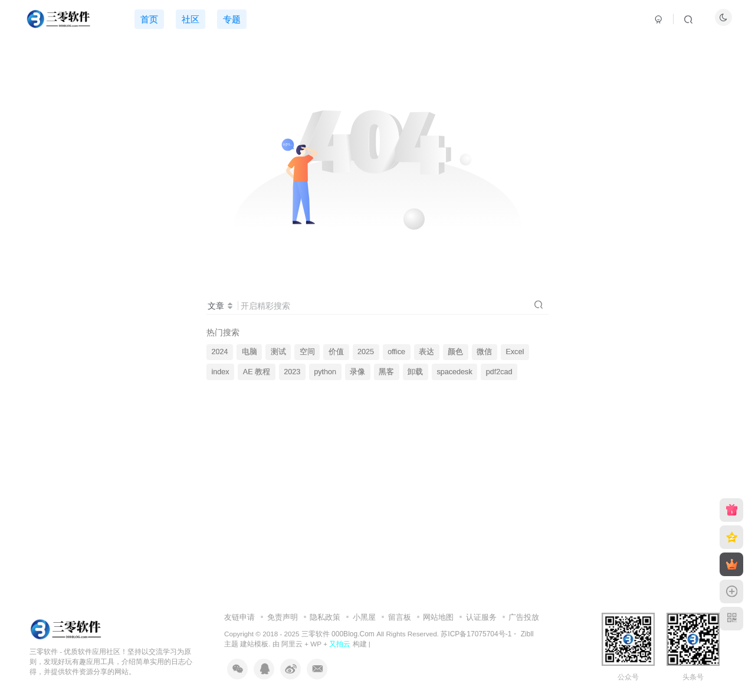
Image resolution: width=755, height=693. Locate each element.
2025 (365, 352)
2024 (220, 352)
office (396, 352)
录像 (357, 372)
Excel (514, 352)
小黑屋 (364, 617)
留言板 (399, 617)
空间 (307, 352)
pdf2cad (499, 372)
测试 (278, 352)
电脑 (249, 352)
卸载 (415, 372)
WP (315, 644)
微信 (484, 352)
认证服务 (481, 617)
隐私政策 (325, 617)
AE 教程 (256, 372)
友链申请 (239, 617)
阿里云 (292, 644)
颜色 (455, 352)
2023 (292, 372)
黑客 (386, 372)
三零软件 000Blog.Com (338, 634)
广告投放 (523, 617)
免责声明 (282, 617)
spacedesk (454, 372)
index (220, 372)
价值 (336, 352)
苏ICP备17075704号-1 (476, 634)
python (325, 372)
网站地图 (438, 617)
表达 (426, 352)
